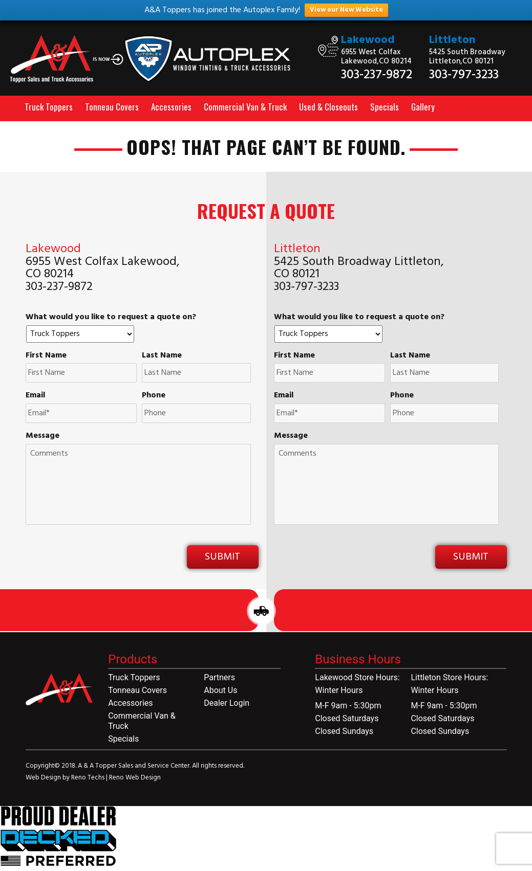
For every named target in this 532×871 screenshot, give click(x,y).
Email (35, 395)
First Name (46, 355)
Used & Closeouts (328, 106)
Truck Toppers (49, 106)
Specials (384, 106)
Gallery (423, 106)
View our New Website (346, 10)
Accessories (171, 106)
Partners (219, 677)
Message (42, 436)
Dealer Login (226, 703)
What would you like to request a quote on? (111, 317)
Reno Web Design (135, 777)
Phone (153, 395)
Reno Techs (88, 777)
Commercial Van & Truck (245, 106)
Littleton (452, 40)
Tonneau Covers (112, 106)
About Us (220, 690)
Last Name (162, 355)
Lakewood (368, 40)
